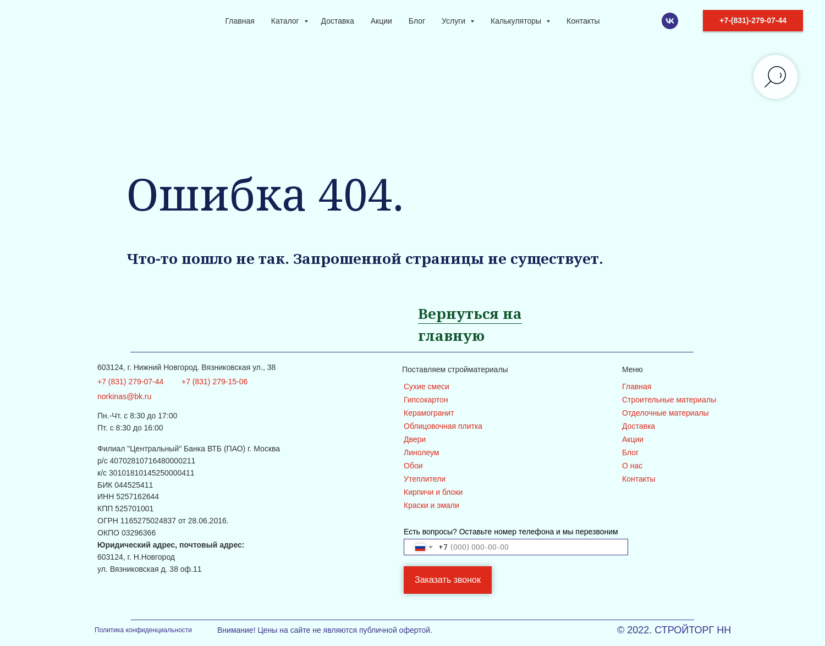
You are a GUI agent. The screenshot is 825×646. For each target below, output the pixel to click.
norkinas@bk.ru (124, 396)
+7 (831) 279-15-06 (215, 381)
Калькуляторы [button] (517, 20)
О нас (632, 465)
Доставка (337, 20)
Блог (417, 20)
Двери (415, 439)
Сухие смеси (426, 386)
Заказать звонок (448, 579)
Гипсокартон (426, 399)
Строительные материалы (669, 399)
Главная (240, 20)
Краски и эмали (431, 505)
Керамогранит (429, 412)
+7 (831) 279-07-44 (130, 381)
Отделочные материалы (665, 412)
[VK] (670, 21)
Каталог (286, 20)
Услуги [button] (455, 20)
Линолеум (421, 452)
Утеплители (425, 478)
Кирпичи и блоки (433, 492)
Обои (413, 465)
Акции (381, 20)
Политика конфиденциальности (143, 630)
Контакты (583, 20)
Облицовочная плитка (443, 426)
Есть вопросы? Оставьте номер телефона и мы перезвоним (511, 531)
